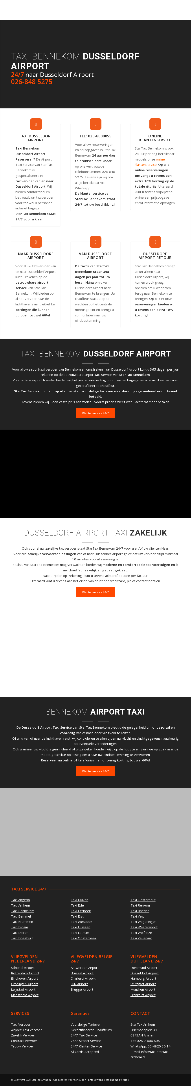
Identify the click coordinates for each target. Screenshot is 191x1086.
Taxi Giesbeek (81, 921)
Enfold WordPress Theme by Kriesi (108, 1079)
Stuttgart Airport (143, 984)
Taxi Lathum (80, 932)
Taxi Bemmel (21, 916)
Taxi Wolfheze (141, 932)
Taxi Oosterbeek (83, 938)
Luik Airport (79, 984)
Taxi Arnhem (20, 905)
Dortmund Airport (143, 967)
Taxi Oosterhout (143, 900)
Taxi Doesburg (22, 938)
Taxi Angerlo (20, 900)
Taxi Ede (77, 905)
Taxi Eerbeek (81, 911)
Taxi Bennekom (22, 911)
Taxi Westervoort (144, 927)
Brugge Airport (82, 989)
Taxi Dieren (19, 932)
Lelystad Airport (23, 989)
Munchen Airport (142, 989)
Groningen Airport (24, 984)
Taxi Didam (19, 927)
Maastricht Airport (25, 995)
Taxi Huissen (80, 927)
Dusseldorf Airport (144, 973)
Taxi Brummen (22, 921)
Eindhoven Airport (24, 978)
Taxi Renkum (140, 905)
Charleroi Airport (83, 978)
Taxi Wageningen (143, 921)
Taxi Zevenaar (141, 938)
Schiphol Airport (23, 967)
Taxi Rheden (139, 911)
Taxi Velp (137, 916)
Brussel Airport (82, 973)
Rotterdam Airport (25, 973)
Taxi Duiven (79, 900)
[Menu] (174, 10)
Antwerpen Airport (85, 967)
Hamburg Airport (143, 978)
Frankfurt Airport (143, 995)
